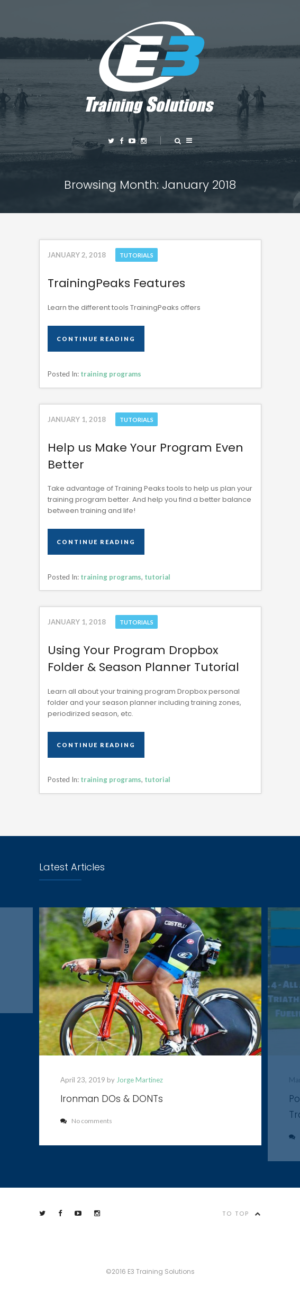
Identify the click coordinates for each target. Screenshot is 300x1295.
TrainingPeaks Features (116, 283)
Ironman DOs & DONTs (111, 1098)
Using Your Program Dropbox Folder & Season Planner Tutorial (143, 658)
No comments (86, 1121)
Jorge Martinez (139, 1080)
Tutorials (136, 255)
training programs (110, 374)
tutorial (157, 577)
